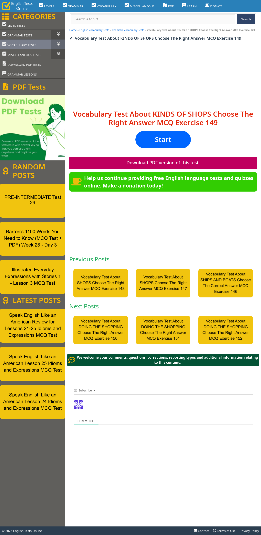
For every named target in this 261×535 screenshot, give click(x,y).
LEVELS (46, 5)
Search (246, 19)
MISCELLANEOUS (139, 5)
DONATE (213, 5)
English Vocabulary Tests (94, 30)
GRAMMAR (72, 5)
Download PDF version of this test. (163, 162)
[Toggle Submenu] (58, 34)
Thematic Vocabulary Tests (128, 30)
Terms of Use (224, 531)
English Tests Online (27, 531)
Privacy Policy (249, 531)
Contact (201, 531)
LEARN (189, 5)
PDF (168, 5)
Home (73, 30)
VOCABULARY (103, 5)
